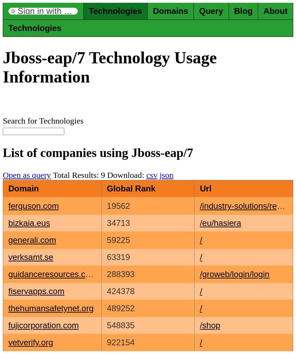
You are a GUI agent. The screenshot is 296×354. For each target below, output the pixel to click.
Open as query (27, 175)
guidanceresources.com (52, 274)
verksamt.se (30, 257)
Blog (243, 11)
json (166, 175)
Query (211, 11)
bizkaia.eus (29, 223)
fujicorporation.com (43, 325)
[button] (43, 11)
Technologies (115, 11)
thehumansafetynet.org (51, 308)
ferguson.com (33, 206)
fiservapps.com (36, 291)
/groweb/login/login (234, 274)
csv (151, 175)
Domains (170, 11)
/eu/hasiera (220, 223)
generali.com (32, 240)
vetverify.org (30, 342)
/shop (210, 325)
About (275, 11)
